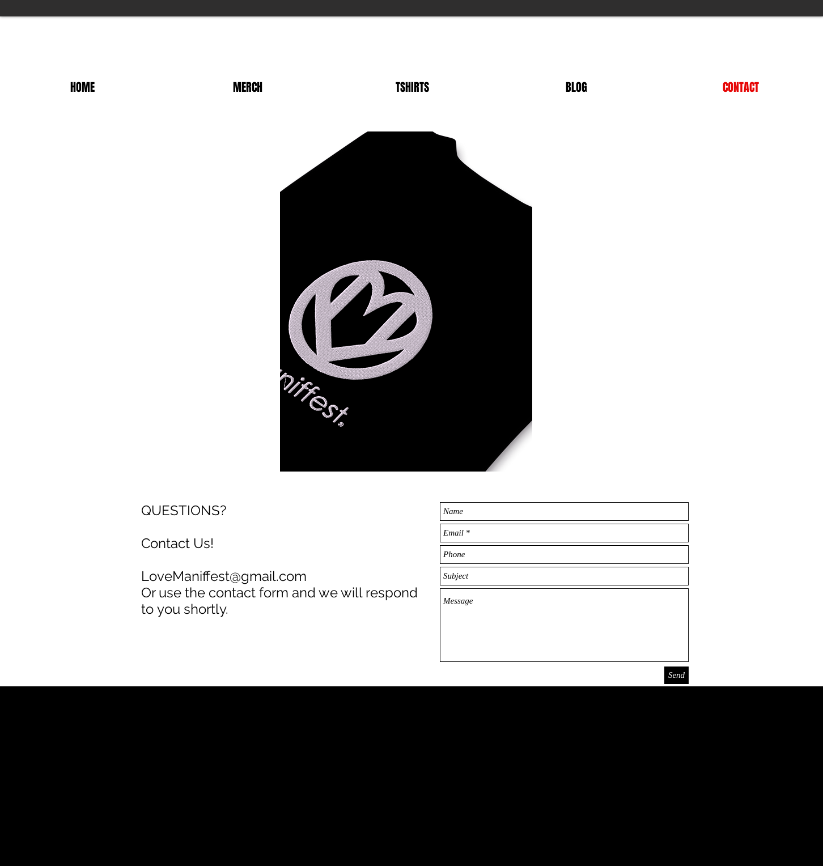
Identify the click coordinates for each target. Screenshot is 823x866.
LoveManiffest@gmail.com (224, 576)
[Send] (676, 675)
